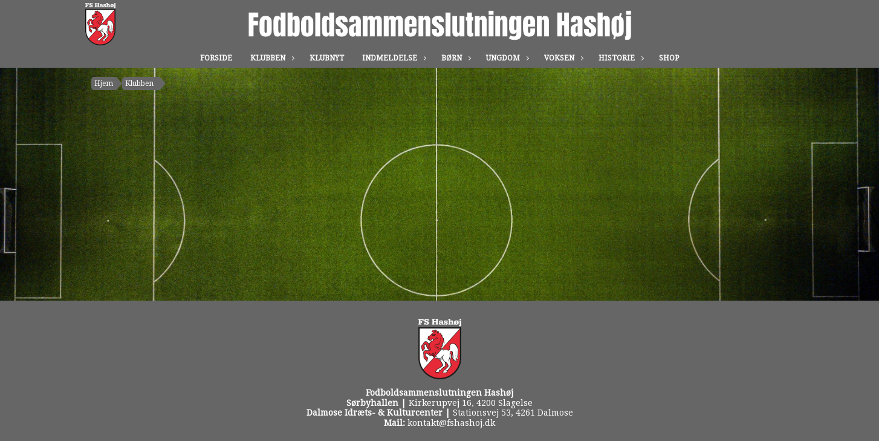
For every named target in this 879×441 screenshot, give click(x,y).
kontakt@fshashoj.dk (451, 423)
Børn (454, 58)
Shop (669, 58)
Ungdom (506, 58)
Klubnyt (327, 58)
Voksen (562, 58)
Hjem (103, 83)
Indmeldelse (392, 58)
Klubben (270, 58)
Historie (619, 58)
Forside (216, 58)
